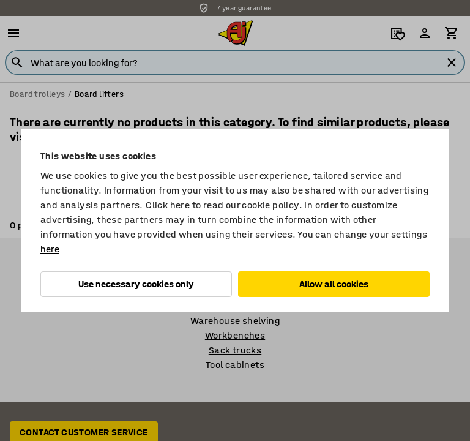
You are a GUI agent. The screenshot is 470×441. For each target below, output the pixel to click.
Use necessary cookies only (136, 284)
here (180, 205)
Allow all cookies (333, 284)
